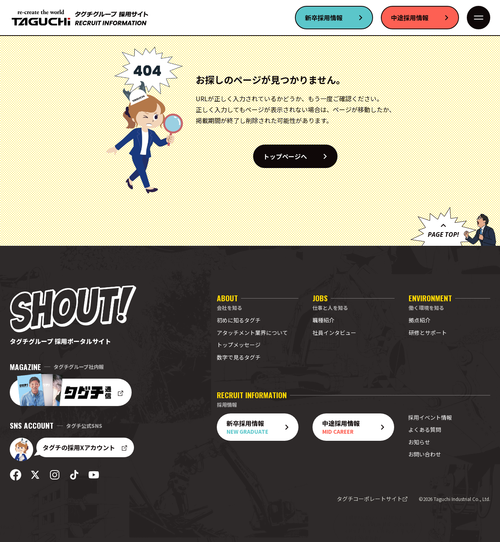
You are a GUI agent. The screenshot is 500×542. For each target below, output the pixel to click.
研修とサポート (428, 332)
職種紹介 (323, 320)
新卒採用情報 (338, 17)
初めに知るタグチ (239, 320)
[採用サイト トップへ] (80, 17)
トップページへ (300, 156)
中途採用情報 (424, 17)
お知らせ (419, 442)
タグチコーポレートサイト (372, 499)
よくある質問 (424, 429)
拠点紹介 (419, 320)
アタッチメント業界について (252, 332)
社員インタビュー (334, 332)
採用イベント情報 (430, 417)
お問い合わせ (424, 454)
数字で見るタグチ (239, 357)
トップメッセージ (239, 345)
